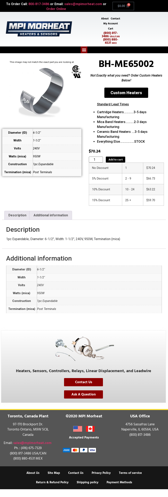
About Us (32, 480)
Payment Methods (119, 490)
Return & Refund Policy (52, 490)
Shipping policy (87, 490)
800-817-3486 (38, 4)
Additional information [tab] (51, 223)
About (110, 19)
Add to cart (115, 167)
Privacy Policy (101, 480)
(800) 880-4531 (110, 48)
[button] (84, 57)
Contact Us (75, 480)
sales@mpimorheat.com (83, 4)
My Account (110, 30)
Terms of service (130, 480)
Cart (110, 36)
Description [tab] (17, 223)
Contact (110, 24)
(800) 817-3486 (111, 42)
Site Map (54, 480)
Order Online (56, 9)
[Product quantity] (96, 167)
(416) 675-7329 (31, 456)
